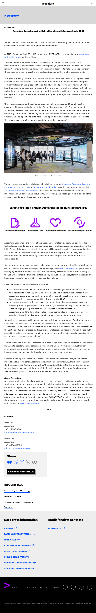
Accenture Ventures (19, 187)
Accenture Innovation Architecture (21, 190)
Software (27, 502)
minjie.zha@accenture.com (17, 448)
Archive (9, 528)
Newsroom (11, 15)
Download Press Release (21, 471)
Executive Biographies (17, 545)
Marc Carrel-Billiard (68, 268)
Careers (43, 587)
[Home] (48, 3)
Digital (17, 502)
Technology (8, 507)
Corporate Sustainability (19, 568)
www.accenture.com (29, 403)
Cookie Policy (35, 603)
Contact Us (54, 528)
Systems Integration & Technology (17, 491)
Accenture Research (71, 184)
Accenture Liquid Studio (45, 187)
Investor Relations (15, 551)
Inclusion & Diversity (16, 556)
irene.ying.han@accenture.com (19, 432)
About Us (16, 587)
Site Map (60, 603)
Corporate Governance (18, 562)
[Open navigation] (3, 3)
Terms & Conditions (23, 603)
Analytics (8, 502)
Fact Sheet (10, 539)
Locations (55, 587)
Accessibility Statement (48, 603)
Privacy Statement (10, 603)
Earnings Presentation (17, 533)
